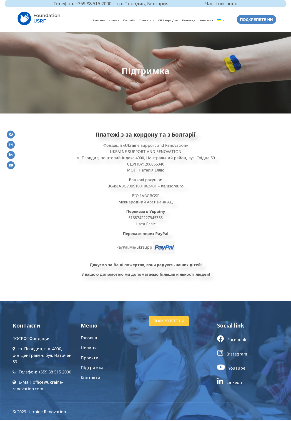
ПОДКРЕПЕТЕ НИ (256, 19)
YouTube (231, 368)
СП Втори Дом (173, 20)
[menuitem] (220, 20)
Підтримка (92, 368)
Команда (192, 20)
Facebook (231, 340)
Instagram (232, 354)
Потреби (137, 20)
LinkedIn (230, 383)
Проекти (152, 20)
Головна (110, 20)
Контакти (207, 20)
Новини (123, 20)
